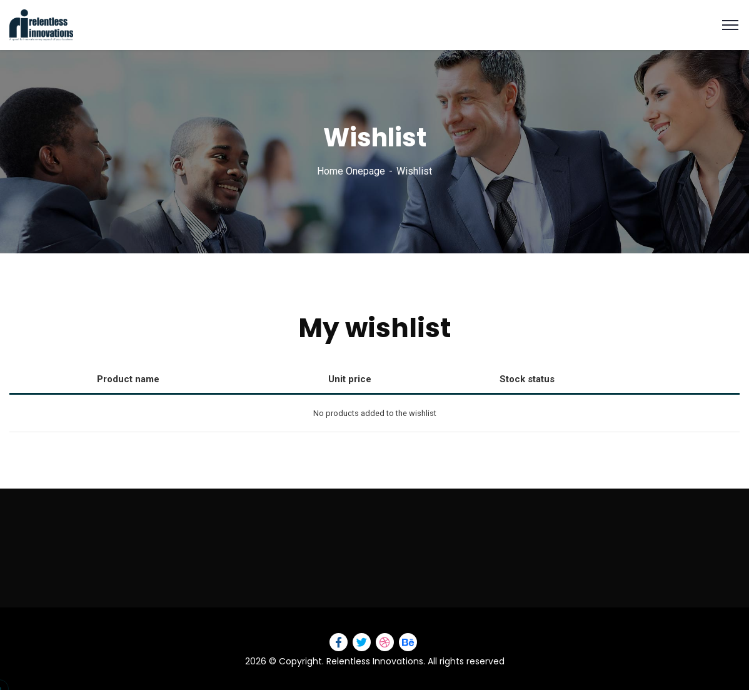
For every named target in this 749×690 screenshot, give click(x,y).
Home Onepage (351, 171)
